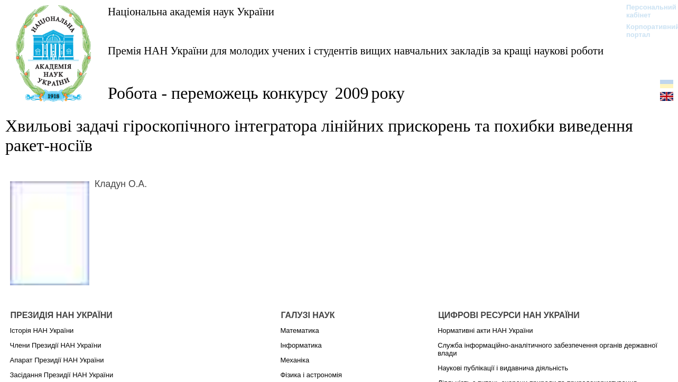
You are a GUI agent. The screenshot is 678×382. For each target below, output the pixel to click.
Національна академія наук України (191, 11)
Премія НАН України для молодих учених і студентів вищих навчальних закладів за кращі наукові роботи (355, 50)
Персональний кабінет (646, 11)
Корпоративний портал (646, 31)
